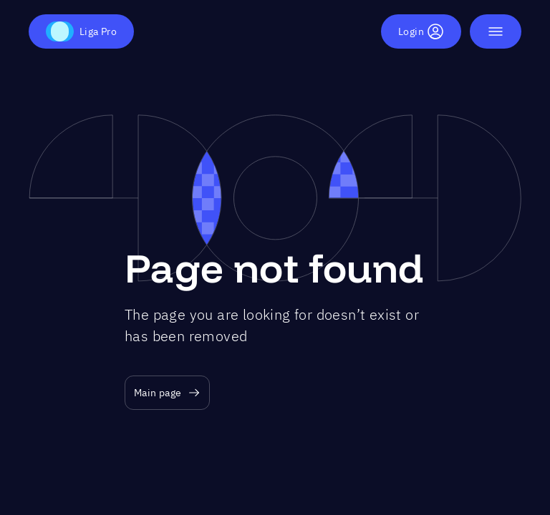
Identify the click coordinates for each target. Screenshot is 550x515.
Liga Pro (81, 31)
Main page (167, 393)
